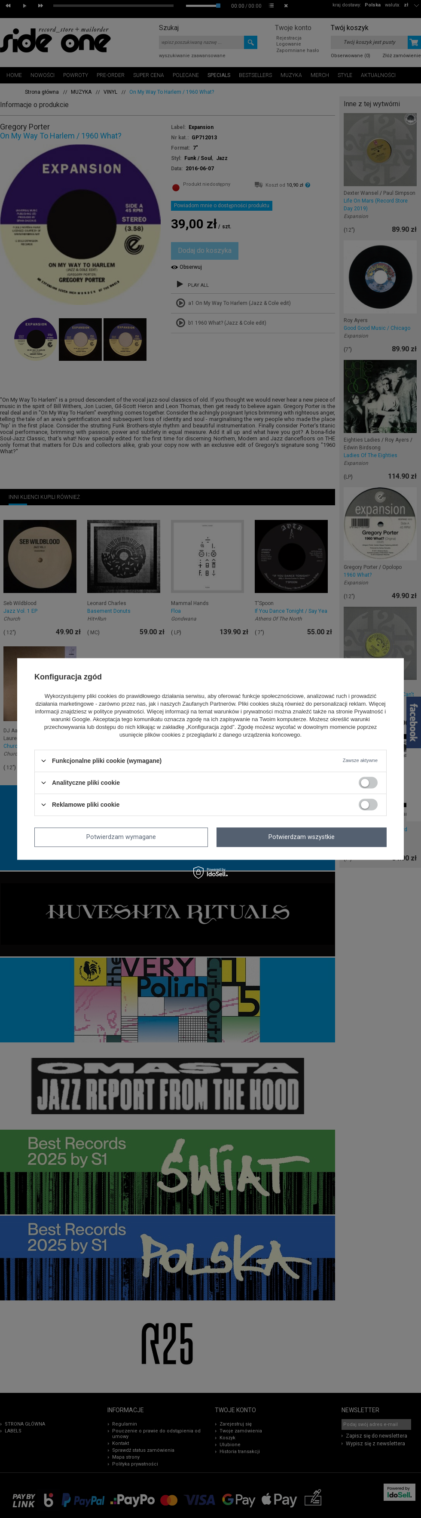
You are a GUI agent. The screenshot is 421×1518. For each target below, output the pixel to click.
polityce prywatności (118, 711)
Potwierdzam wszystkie (301, 837)
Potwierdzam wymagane (121, 837)
